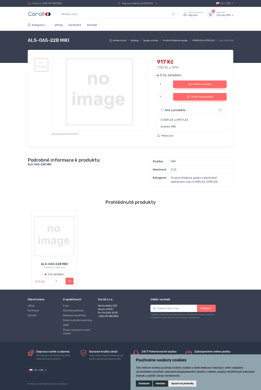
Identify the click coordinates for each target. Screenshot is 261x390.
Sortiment (75, 25)
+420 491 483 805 (52, 3)
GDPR (66, 323)
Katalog (135, 40)
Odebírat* (206, 306)
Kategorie (36, 25)
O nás (66, 303)
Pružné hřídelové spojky (175, 40)
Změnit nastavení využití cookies (76, 330)
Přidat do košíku (199, 84)
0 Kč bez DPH (225, 14)
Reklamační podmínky (74, 313)
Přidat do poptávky (199, 96)
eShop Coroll (119, 40)
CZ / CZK (223, 3)
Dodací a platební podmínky (77, 318)
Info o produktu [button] (173, 110)
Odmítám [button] (160, 383)
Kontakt (92, 25)
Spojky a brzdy (150, 40)
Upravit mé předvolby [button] (182, 383)
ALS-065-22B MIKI (54, 264)
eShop (58, 25)
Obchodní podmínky (73, 308)
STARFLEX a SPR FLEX (203, 40)
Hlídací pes (165, 135)
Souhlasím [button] (144, 383)
